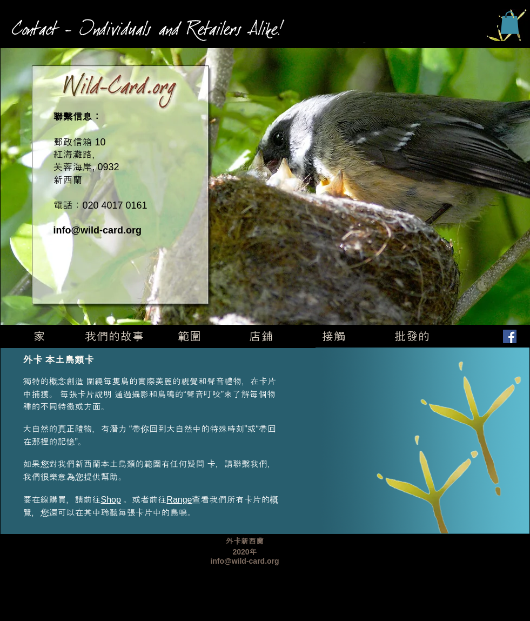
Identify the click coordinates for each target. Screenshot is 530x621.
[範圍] (189, 337)
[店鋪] (261, 337)
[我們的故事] (114, 337)
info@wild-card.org (97, 230)
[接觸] (334, 337)
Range (179, 499)
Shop (111, 499)
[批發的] (412, 337)
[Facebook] (509, 336)
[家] (39, 337)
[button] (509, 22)
